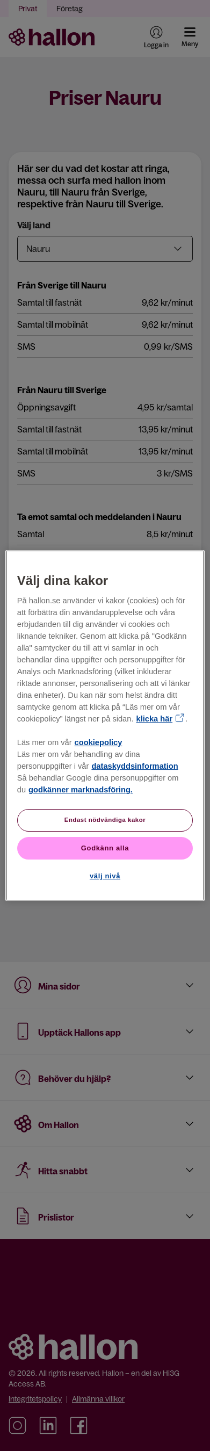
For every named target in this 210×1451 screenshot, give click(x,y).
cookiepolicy (98, 742)
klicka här (154, 718)
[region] (105, 725)
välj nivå (105, 876)
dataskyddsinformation (134, 766)
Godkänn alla (105, 848)
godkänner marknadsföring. (80, 789)
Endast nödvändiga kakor (105, 820)
